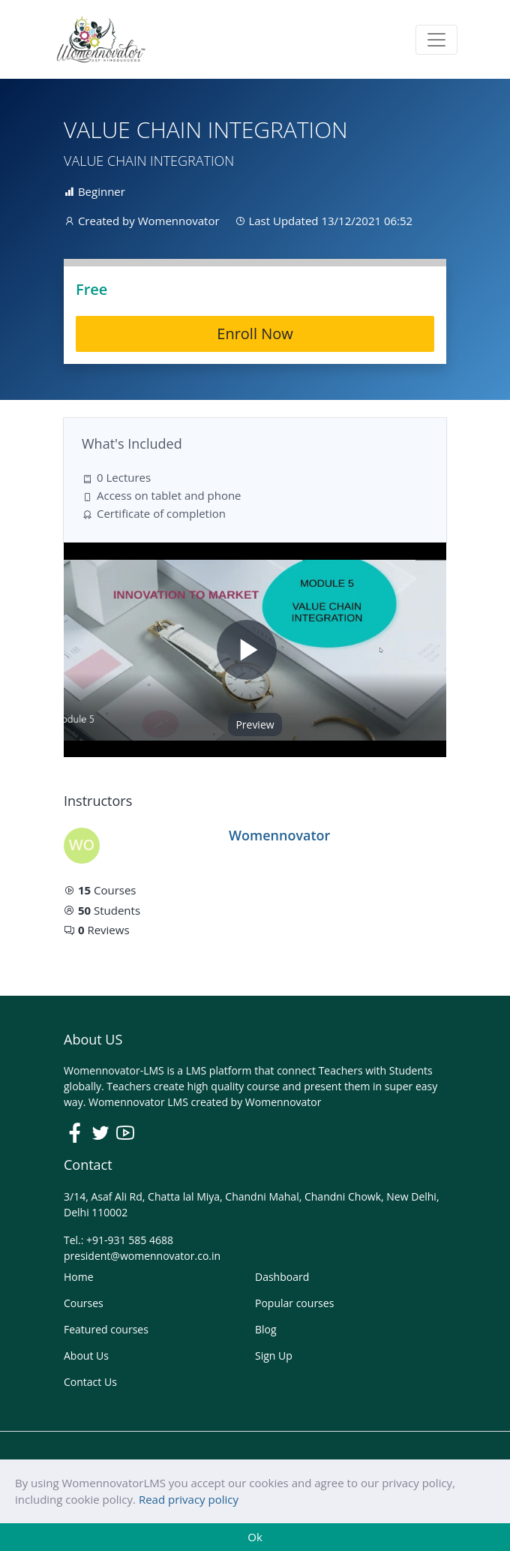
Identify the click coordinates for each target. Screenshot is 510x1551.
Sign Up (273, 1355)
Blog (266, 1329)
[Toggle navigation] (437, 40)
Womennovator (283, 1102)
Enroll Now (254, 333)
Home (79, 1277)
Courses (84, 1303)
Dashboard (282, 1277)
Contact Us (90, 1382)
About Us (86, 1355)
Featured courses (106, 1329)
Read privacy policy (188, 1499)
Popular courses (294, 1303)
